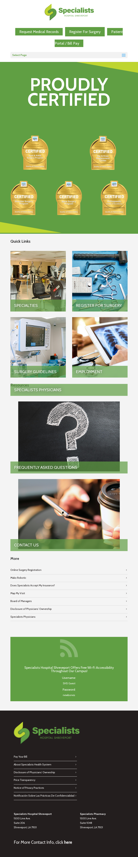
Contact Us (26, 545)
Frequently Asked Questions (45, 467)
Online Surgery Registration (25, 570)
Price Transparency (24, 780)
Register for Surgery (99, 305)
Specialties (26, 305)
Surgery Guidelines (35, 371)
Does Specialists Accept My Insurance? (32, 585)
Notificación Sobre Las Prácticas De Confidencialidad (44, 795)
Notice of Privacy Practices (29, 787)
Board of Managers (21, 601)
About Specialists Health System (32, 764)
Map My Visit (17, 593)
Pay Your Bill (20, 756)
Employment (89, 371)
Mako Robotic (18, 577)
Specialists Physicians (37, 389)
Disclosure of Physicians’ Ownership (31, 609)
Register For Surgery (85, 31)
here (68, 842)
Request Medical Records (39, 31)
